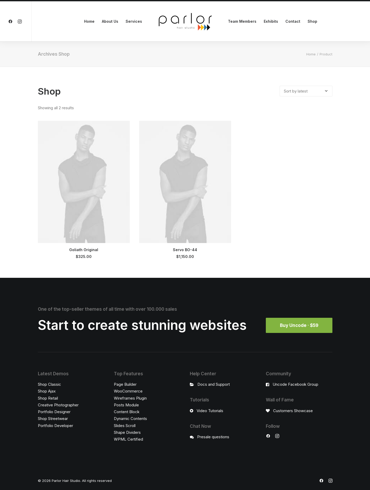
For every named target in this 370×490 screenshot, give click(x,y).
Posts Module (126, 404)
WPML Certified (128, 439)
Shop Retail (48, 397)
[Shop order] (306, 91)
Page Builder (125, 384)
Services (134, 21)
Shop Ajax (47, 391)
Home (89, 21)
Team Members (242, 21)
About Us (110, 21)
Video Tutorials (210, 410)
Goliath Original (83, 249)
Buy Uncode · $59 (299, 325)
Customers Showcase (293, 410)
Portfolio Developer (55, 425)
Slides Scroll (125, 425)
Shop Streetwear (53, 418)
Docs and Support (213, 384)
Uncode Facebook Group (295, 384)
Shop (312, 21)
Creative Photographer (58, 404)
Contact (292, 21)
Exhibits (271, 21)
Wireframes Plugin (130, 397)
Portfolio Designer (54, 411)
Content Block (126, 411)
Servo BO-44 (185, 249)
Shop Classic (49, 384)
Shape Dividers (127, 432)
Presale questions (213, 436)
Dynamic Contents (130, 418)
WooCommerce (128, 391)
